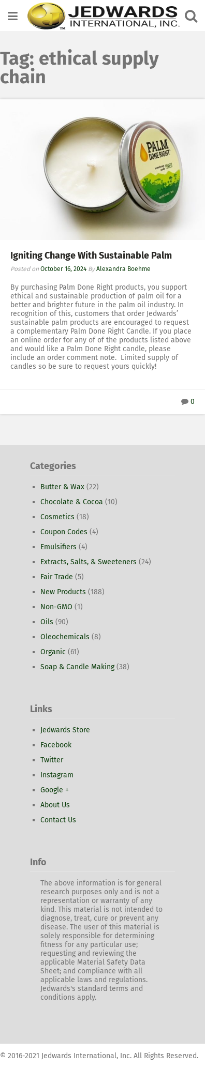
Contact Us (58, 820)
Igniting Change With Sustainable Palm (91, 255)
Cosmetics (57, 517)
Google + (54, 790)
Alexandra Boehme (123, 269)
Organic (53, 652)
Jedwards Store (65, 730)
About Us (55, 805)
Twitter (51, 760)
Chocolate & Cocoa (71, 502)
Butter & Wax (62, 487)
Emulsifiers (58, 547)
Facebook (55, 745)
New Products (63, 592)
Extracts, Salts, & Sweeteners (88, 562)
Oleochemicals (65, 637)
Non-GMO (56, 607)
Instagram (57, 775)
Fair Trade (56, 577)
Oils (46, 622)
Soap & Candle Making (77, 667)
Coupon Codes (63, 532)
